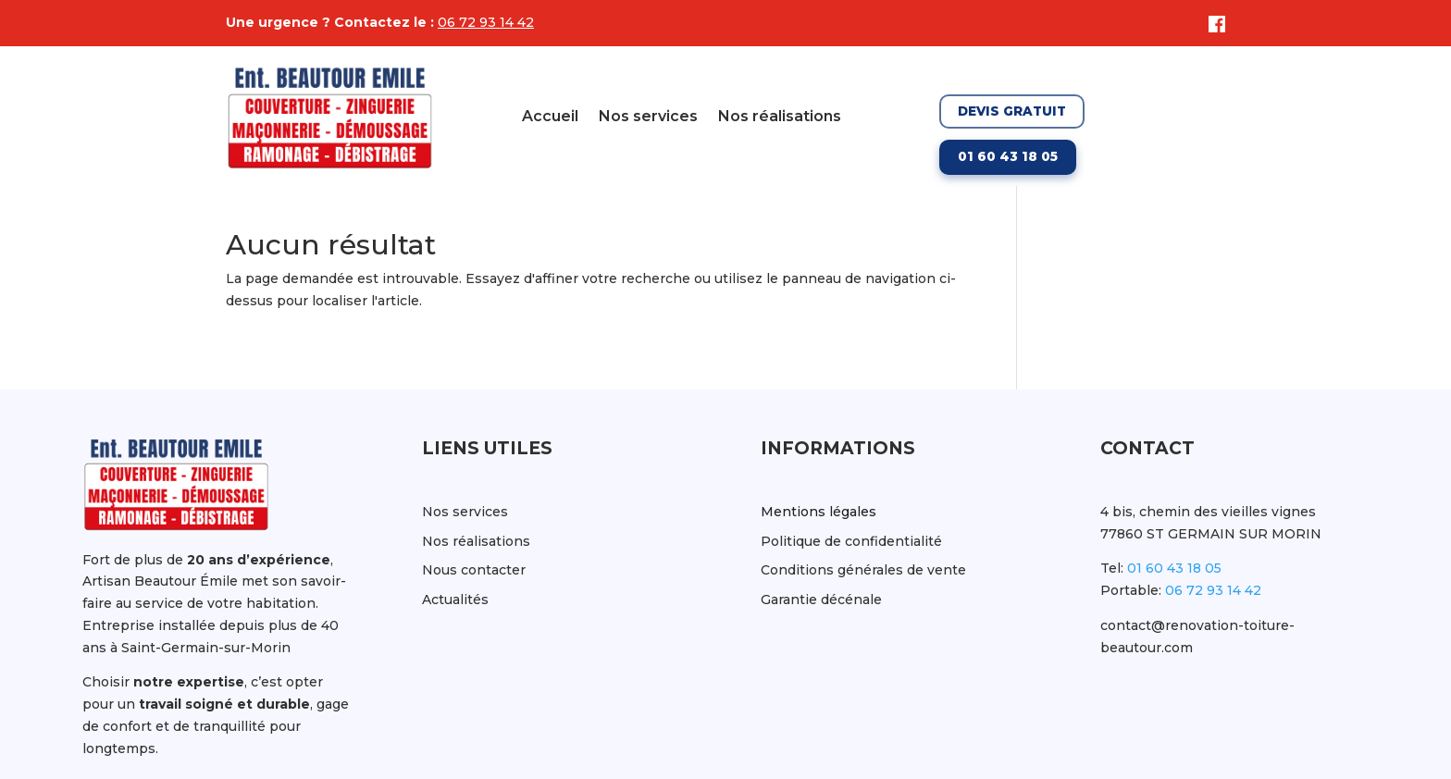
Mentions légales (818, 511)
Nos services (648, 117)
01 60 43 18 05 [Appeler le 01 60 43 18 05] (1008, 156)
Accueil (550, 117)
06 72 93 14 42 (486, 22)
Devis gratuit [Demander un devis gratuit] (1012, 111)
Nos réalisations (779, 117)
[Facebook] (1212, 24)
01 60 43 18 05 (1174, 568)
